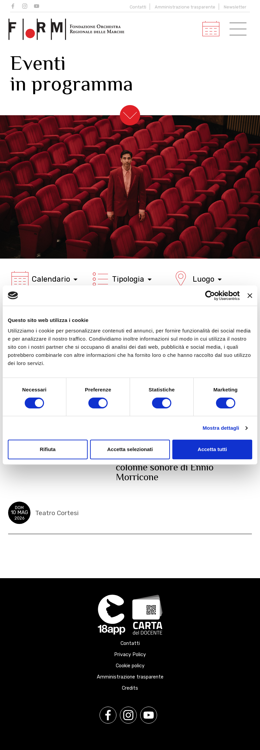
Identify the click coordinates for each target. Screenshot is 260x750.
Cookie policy (130, 666)
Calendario (45, 278)
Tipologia (122, 278)
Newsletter (235, 6)
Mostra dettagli (220, 428)
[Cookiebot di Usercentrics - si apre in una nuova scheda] (210, 295)
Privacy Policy (130, 654)
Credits (130, 688)
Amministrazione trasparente (185, 6)
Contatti (138, 6)
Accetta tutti (212, 449)
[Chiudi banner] (249, 295)
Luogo (197, 278)
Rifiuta (48, 449)
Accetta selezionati (130, 449)
